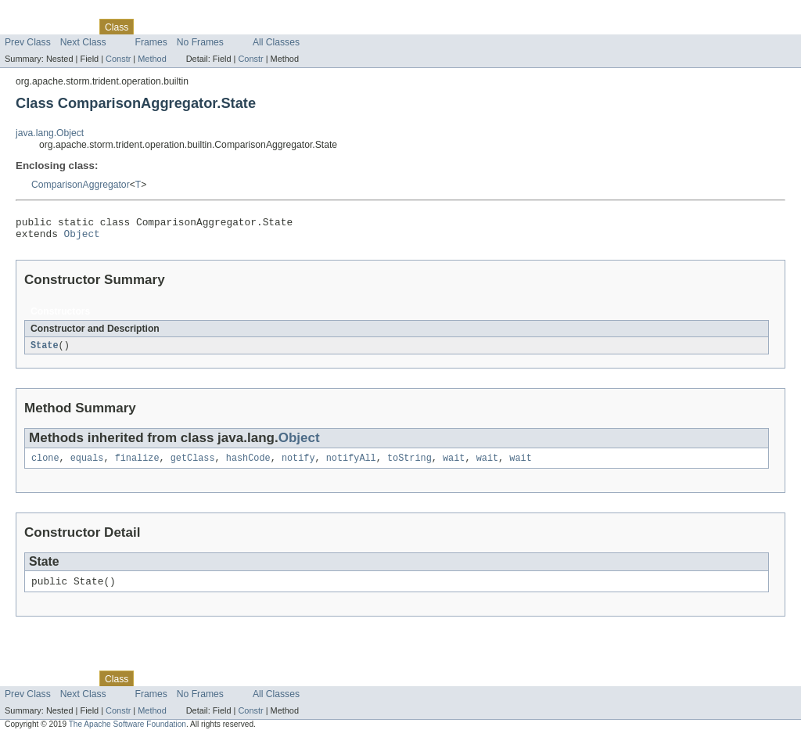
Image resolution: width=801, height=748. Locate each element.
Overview (25, 26)
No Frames (200, 42)
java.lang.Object (50, 133)
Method (152, 58)
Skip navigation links (43, 13)
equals (87, 465)
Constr (118, 58)
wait (454, 465)
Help (298, 26)
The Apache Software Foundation (127, 733)
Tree (179, 26)
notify (298, 465)
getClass (193, 465)
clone (45, 465)
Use (151, 26)
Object (82, 238)
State (45, 350)
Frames (151, 42)
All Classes (276, 42)
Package (72, 26)
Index (267, 26)
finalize (137, 465)
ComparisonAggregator (80, 184)
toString (409, 465)
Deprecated (222, 26)
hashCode (248, 465)
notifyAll (351, 465)
